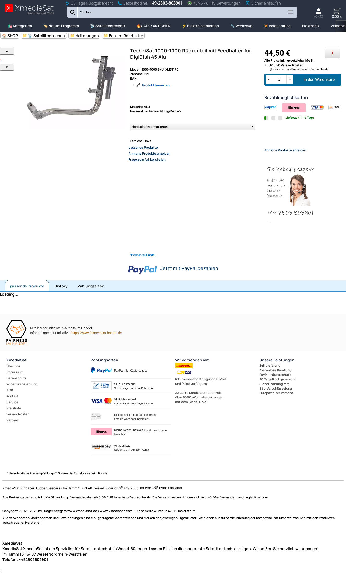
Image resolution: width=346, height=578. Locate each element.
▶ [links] (341, 26)
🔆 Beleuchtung (277, 25)
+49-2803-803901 (166, 3)
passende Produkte (143, 147)
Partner (12, 424)
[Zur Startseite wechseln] (29, 14)
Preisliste (13, 412)
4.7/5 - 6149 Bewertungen (214, 3)
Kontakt (12, 400)
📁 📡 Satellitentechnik (43, 35)
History (61, 290)
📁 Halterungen (84, 35)
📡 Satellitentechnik (107, 25)
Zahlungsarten (91, 290)
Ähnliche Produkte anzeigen (149, 153)
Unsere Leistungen (277, 364)
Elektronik (310, 25)
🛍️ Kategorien (20, 25)
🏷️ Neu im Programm (61, 25)
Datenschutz (16, 382)
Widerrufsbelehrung (21, 388)
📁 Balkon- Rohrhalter (123, 35)
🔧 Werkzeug (241, 25)
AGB (9, 394)
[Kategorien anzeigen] (289, 14)
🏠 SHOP (10, 35)
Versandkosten (17, 418)
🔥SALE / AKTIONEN (153, 25)
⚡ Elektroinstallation (200, 25)
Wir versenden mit (192, 364)
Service (12, 406)
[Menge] (279, 79)
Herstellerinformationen (150, 126)
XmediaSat (16, 364)
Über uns (13, 370)
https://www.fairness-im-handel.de (96, 337)
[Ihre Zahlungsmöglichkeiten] (332, 53)
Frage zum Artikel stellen (147, 159)
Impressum (15, 376)
